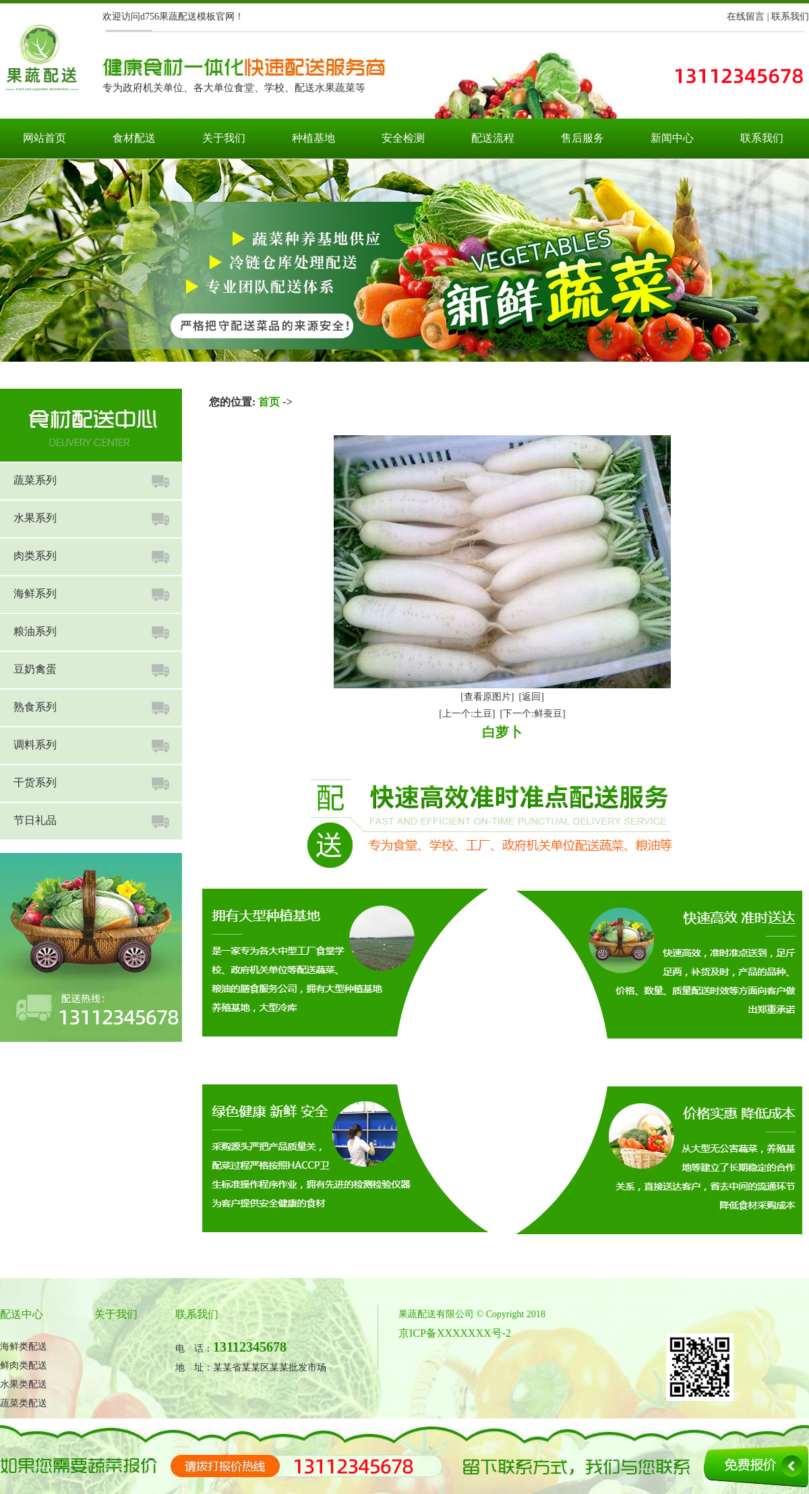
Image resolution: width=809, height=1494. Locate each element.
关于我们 (223, 138)
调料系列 (35, 744)
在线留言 (746, 16)
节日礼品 (35, 820)
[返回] (531, 697)
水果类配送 (23, 1384)
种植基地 (313, 138)
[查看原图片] (487, 697)
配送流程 (492, 138)
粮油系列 (35, 631)
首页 (269, 402)
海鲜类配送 (23, 1346)
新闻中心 (672, 138)
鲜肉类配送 (23, 1365)
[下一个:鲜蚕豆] (533, 714)
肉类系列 (35, 555)
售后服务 (582, 138)
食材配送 (134, 138)
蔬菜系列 (35, 480)
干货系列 (35, 782)
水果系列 (35, 518)
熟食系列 (35, 707)
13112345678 (250, 1346)
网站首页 (44, 138)
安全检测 (403, 138)
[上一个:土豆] (467, 714)
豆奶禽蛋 (35, 669)
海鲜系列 (35, 593)
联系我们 (790, 16)
